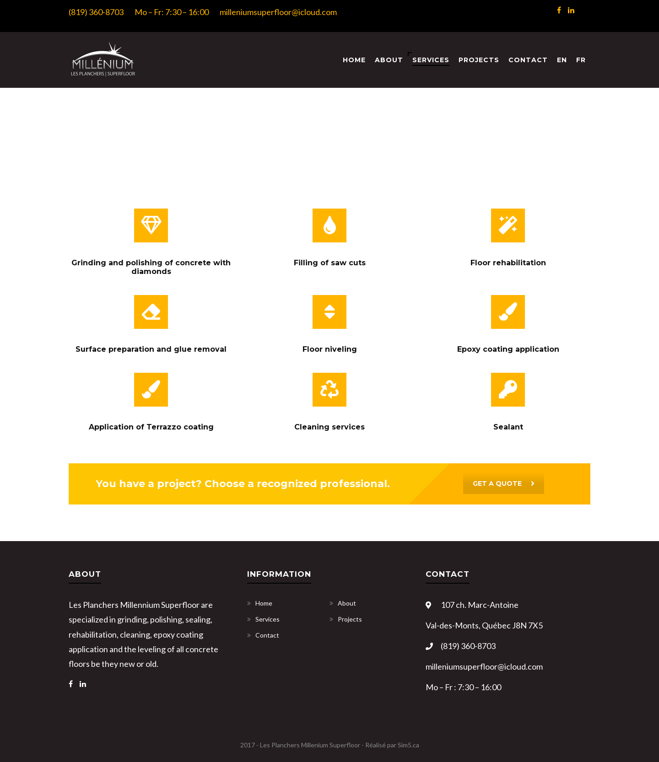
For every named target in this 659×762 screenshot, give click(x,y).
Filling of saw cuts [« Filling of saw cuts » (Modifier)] (330, 262)
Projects (479, 60)
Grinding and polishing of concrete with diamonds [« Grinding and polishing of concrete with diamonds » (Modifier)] (151, 267)
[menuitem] (562, 60)
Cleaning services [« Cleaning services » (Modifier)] (329, 427)
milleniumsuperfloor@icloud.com (278, 12)
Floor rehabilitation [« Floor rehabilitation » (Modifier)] (508, 262)
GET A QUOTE (504, 483)
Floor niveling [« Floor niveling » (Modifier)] (329, 349)
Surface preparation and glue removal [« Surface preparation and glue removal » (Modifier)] (151, 349)
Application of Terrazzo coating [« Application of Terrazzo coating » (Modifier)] (151, 427)
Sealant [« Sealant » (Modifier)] (508, 427)
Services (430, 60)
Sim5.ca (408, 745)
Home (354, 60)
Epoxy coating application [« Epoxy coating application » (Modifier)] (508, 349)
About (389, 60)
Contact (528, 60)
